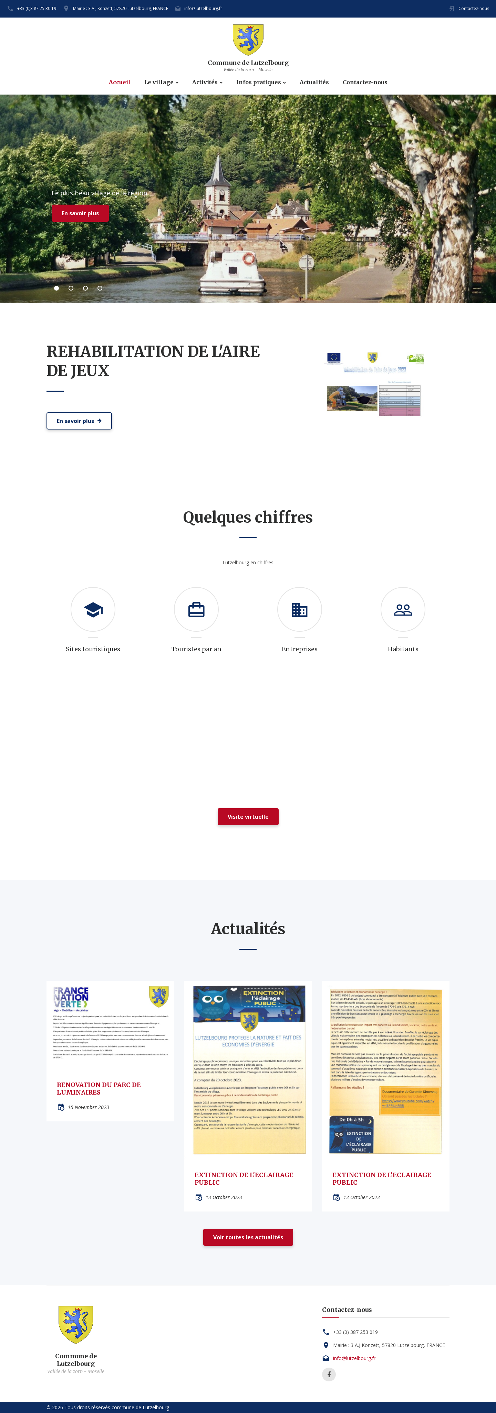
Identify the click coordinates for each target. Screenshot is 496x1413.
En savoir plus (80, 213)
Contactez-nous (473, 8)
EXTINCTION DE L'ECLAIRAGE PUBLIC (244, 1178)
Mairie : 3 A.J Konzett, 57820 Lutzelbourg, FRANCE (120, 8)
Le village (159, 82)
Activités (205, 82)
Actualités (314, 82)
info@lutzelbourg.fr (203, 8)
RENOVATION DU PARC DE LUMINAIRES (99, 1088)
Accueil (120, 82)
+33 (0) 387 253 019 (355, 1332)
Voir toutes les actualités (248, 1237)
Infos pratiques (258, 82)
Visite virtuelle (248, 816)
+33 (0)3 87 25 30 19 (36, 8)
